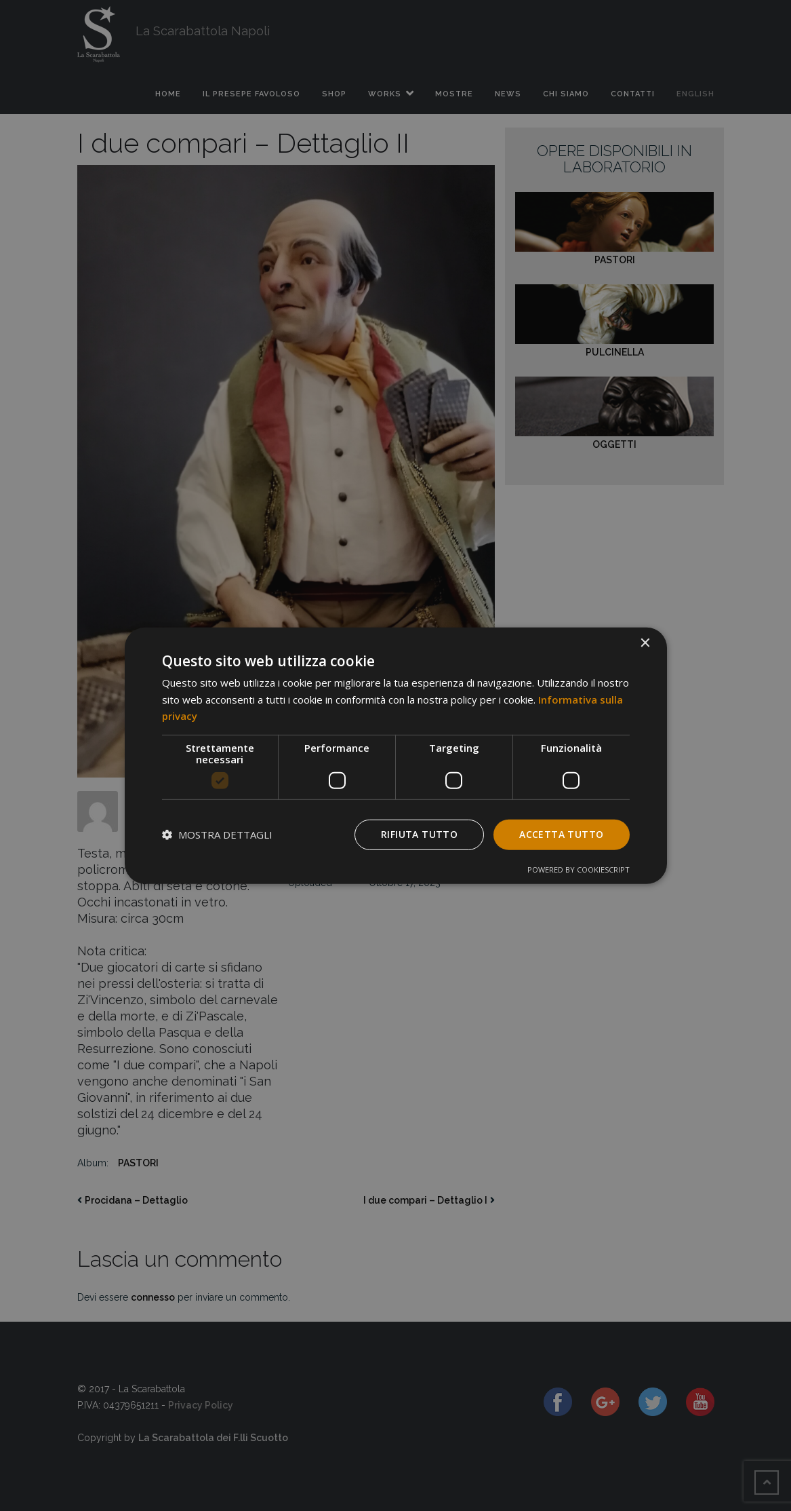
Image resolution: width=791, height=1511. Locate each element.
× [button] (645, 643)
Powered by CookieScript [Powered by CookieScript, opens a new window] (578, 869)
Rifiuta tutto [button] (419, 834)
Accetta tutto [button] (561, 834)
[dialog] (396, 755)
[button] (217, 834)
